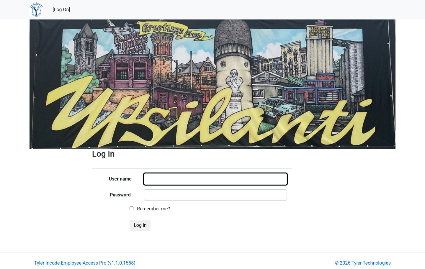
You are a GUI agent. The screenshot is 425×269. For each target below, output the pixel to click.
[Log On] (61, 9)
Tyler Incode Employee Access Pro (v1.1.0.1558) (84, 263)
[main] (244, 192)
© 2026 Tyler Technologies (363, 263)
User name (120, 179)
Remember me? (150, 208)
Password (120, 195)
